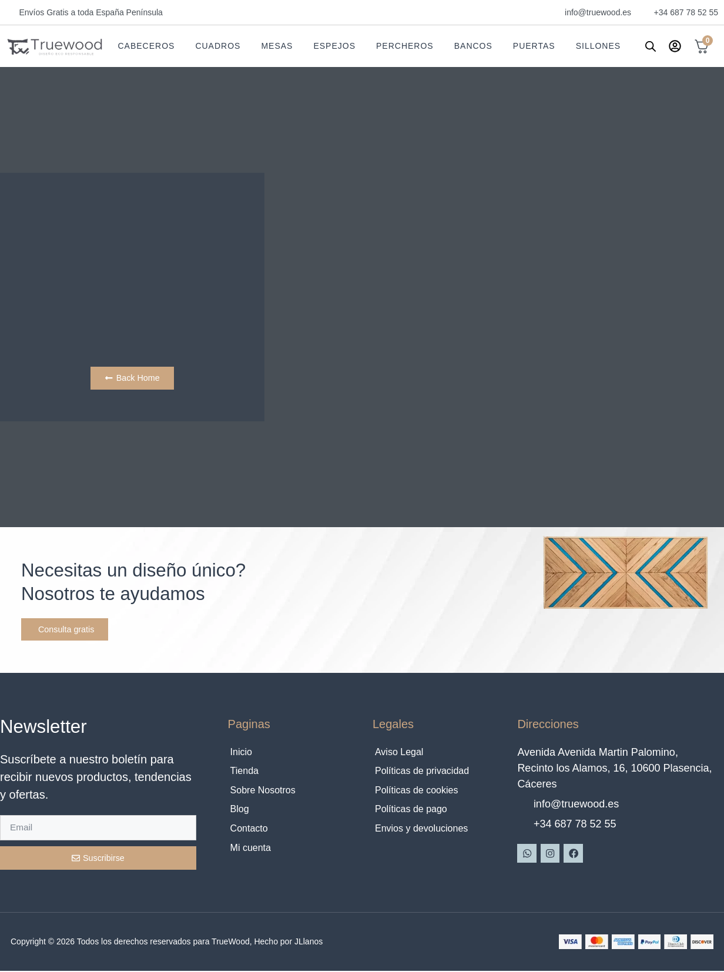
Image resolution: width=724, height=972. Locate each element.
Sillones (598, 46)
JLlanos (308, 942)
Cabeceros (146, 46)
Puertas (534, 46)
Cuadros (217, 46)
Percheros (405, 46)
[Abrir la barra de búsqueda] (650, 46)
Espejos (334, 46)
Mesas (277, 46)
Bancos (473, 46)
